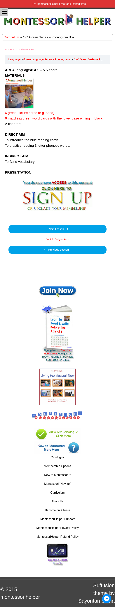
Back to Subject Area (57, 239)
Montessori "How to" (57, 483)
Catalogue (57, 457)
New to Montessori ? (57, 474)
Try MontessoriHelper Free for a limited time (59, 3)
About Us (57, 501)
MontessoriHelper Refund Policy (57, 536)
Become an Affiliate (57, 510)
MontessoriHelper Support (57, 519)
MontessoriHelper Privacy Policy (57, 527)
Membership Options (57, 466)
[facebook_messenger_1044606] (106, 598)
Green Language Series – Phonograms (47, 59)
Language (14, 59)
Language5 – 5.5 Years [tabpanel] (57, 141)
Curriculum (11, 37)
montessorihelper (20, 597)
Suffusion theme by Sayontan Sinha (96, 593)
